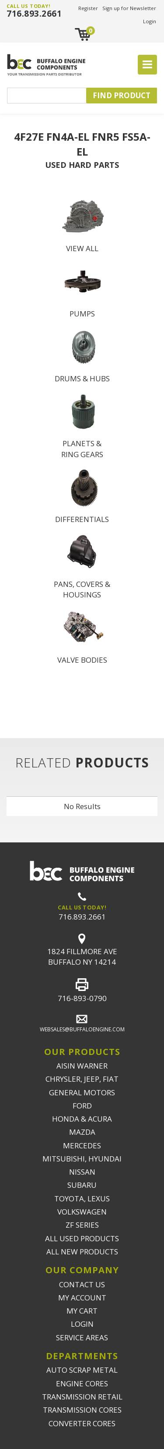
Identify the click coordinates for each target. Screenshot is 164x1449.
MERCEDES (82, 1145)
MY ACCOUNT (82, 1298)
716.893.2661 (34, 13)
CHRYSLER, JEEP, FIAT (82, 1079)
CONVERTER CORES (82, 1423)
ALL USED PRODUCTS (82, 1238)
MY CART (82, 1311)
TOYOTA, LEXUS (82, 1198)
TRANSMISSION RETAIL (82, 1397)
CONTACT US (82, 1284)
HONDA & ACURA (82, 1119)
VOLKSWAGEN (82, 1212)
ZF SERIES (82, 1225)
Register (88, 8)
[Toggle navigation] (147, 65)
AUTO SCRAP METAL (82, 1370)
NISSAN (82, 1172)
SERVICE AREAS (82, 1337)
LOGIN (82, 1324)
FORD (82, 1106)
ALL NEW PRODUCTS (82, 1252)
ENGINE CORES (82, 1383)
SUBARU (82, 1185)
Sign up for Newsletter (129, 8)
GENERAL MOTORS (82, 1092)
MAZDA (82, 1132)
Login (149, 21)
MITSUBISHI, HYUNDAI (82, 1159)
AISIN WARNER (82, 1066)
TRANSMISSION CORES (82, 1410)
